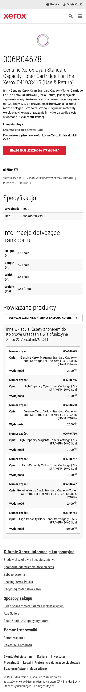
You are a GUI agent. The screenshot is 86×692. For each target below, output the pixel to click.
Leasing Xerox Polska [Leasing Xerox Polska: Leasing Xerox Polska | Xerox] (18, 582)
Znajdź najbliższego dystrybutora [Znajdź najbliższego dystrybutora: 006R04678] (34, 150)
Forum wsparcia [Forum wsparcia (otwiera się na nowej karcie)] (14, 638)
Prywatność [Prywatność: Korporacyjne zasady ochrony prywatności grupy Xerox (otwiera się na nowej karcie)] (11, 662)
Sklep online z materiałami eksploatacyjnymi (34, 606)
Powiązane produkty (17, 183)
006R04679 (70, 351)
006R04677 (70, 484)
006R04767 (70, 459)
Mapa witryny (38, 668)
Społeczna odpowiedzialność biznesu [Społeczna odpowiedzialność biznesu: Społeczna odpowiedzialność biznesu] (29, 567)
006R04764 (70, 512)
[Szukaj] (70, 16)
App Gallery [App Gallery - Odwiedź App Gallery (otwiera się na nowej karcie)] (11, 614)
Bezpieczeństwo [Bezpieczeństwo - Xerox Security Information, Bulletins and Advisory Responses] (15, 668)
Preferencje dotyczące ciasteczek (57, 662)
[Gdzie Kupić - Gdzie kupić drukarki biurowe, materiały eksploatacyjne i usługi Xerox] (72, 4)
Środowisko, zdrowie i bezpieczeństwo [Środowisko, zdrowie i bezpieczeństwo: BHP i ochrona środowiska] (29, 560)
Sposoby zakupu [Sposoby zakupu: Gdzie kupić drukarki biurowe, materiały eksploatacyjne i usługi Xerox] (18, 598)
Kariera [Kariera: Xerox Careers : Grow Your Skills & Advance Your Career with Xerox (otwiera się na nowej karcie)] (42, 656)
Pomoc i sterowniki (20, 629)
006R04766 (70, 433)
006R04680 (70, 405)
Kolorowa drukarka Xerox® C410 (23, 130)
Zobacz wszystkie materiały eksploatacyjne (40, 317)
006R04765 (70, 380)
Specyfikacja (12, 178)
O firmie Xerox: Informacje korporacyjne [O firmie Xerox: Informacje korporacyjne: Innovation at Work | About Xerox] (39, 551)
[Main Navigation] (80, 16)
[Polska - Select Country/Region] (52, 4)
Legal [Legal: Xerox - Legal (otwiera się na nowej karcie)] (27, 662)
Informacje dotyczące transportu (49, 178)
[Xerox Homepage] (16, 16)
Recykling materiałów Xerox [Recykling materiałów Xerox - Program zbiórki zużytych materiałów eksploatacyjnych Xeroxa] (22, 589)
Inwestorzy (58, 656)
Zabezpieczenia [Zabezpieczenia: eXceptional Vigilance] (14, 575)
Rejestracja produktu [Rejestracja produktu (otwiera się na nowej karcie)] (18, 645)
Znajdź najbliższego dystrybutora (26, 621)
